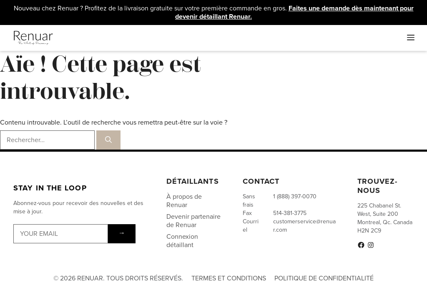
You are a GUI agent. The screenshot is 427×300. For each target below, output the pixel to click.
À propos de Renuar (184, 201)
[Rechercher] (108, 140)
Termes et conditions (228, 278)
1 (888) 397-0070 (294, 196)
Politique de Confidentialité (324, 278)
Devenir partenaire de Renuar (193, 221)
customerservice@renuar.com (304, 225)
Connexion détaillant (182, 241)
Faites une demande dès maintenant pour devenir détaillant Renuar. (294, 12)
